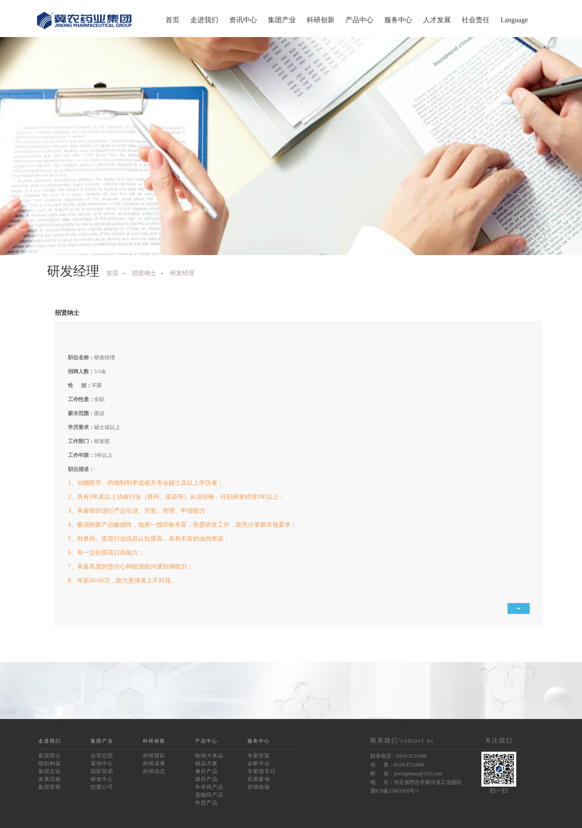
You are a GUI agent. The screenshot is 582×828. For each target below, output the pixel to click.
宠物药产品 (209, 795)
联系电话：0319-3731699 (398, 756)
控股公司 (102, 787)
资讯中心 (243, 20)
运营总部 (102, 756)
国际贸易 (102, 771)
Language (514, 20)
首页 (172, 20)
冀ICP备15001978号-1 (395, 791)
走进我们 (204, 20)
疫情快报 (258, 787)
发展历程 (49, 779)
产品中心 (359, 20)
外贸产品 (206, 803)
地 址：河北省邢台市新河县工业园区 (416, 782)
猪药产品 (206, 779)
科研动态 (154, 771)
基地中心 (102, 763)
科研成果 (154, 763)
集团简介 (49, 756)
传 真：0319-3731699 (397, 765)
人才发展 (437, 20)
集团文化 (49, 771)
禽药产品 (206, 771)
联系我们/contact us (402, 740)
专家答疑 (258, 756)
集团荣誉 (49, 787)
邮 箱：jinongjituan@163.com (406, 773)
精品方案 (206, 763)
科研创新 (321, 20)
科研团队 (154, 756)
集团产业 (282, 20)
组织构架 (49, 763)
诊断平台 (258, 763)
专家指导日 (261, 771)
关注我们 (499, 740)
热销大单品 (209, 756)
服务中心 (398, 20)
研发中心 (102, 779)
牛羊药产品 (209, 787)
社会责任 (476, 20)
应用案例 (258, 779)
